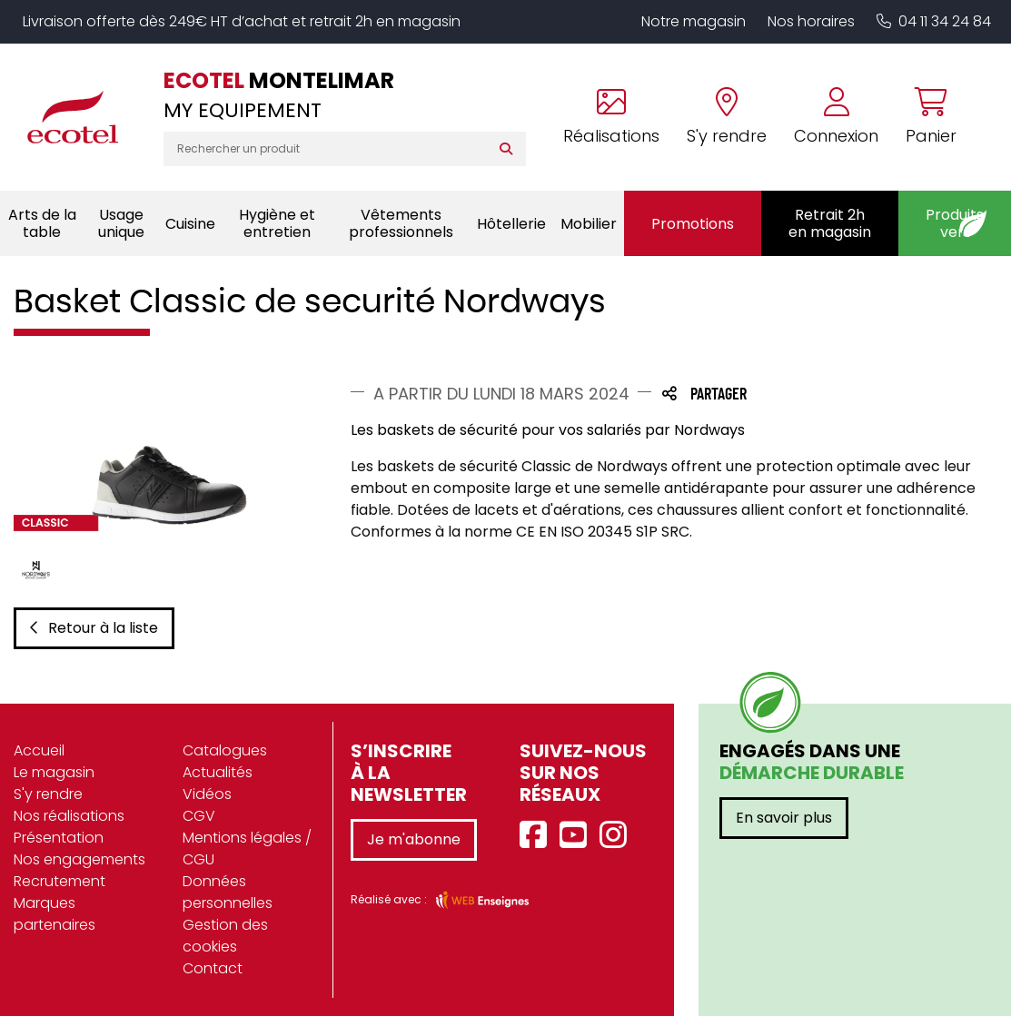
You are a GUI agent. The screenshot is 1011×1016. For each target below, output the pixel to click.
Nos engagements (79, 859)
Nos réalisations (69, 815)
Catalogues (225, 750)
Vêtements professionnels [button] (401, 223)
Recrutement (59, 881)
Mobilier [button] (588, 223)
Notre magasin (693, 21)
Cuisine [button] (190, 223)
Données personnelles (228, 892)
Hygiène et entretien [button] (277, 223)
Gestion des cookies (225, 935)
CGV (199, 815)
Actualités (218, 772)
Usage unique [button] (121, 223)
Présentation (59, 837)
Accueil (39, 750)
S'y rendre (48, 794)
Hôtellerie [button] (511, 223)
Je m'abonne (414, 839)
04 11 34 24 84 (934, 21)
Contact (213, 968)
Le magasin (54, 772)
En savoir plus (784, 817)
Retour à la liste (94, 627)
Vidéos (207, 794)
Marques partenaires (54, 914)
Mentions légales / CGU (247, 848)
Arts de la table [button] (42, 223)
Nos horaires (811, 21)
